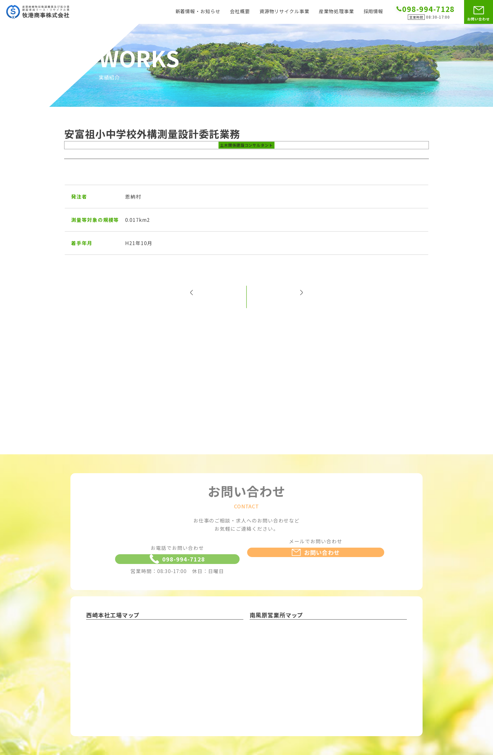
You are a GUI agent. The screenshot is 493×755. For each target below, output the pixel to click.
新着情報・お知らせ (197, 11)
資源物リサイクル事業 (284, 11)
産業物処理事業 (336, 11)
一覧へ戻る (246, 307)
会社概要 (240, 11)
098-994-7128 (177, 572)
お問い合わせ (478, 18)
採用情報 (373, 11)
